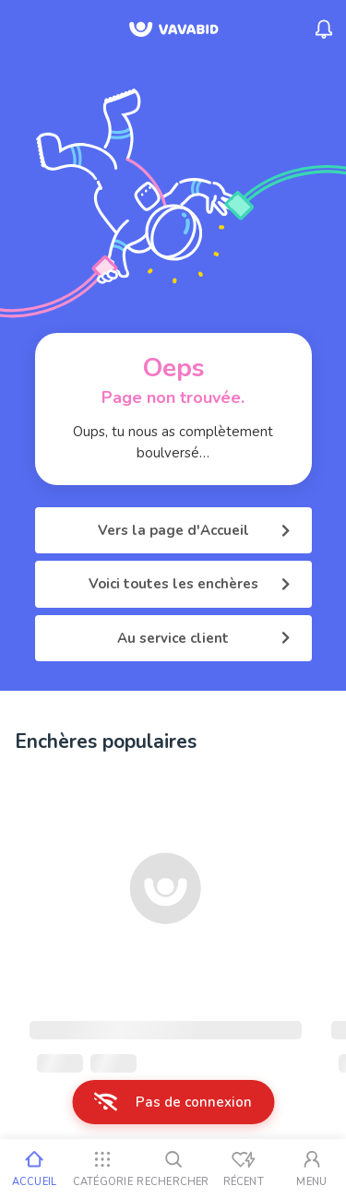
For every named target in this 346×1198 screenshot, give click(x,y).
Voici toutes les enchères (189, 584)
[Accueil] (34, 1168)
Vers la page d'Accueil (194, 530)
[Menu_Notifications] (324, 29)
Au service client (203, 638)
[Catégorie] (102, 1168)
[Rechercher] (173, 1168)
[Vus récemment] (243, 1168)
